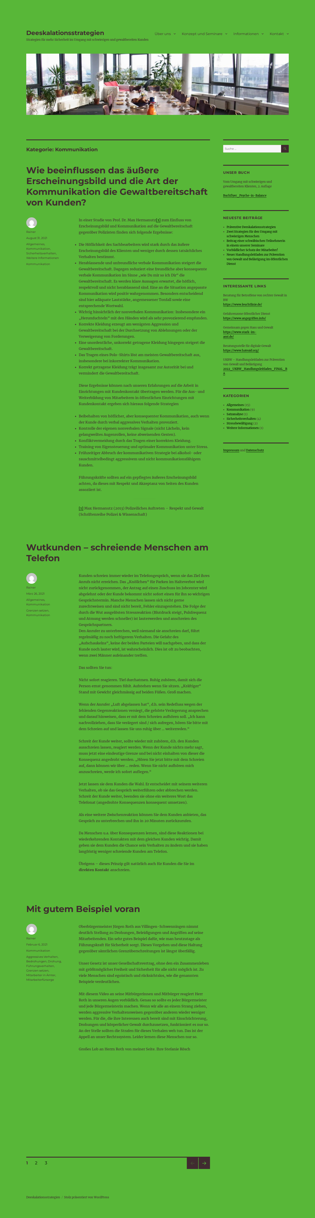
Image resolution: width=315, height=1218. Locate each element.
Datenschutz (255, 450)
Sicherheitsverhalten (41, 253)
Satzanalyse (235, 414)
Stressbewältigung (240, 423)
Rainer (31, 232)
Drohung (54, 961)
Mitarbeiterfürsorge (40, 979)
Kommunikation (38, 248)
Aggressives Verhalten (42, 956)
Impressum (231, 450)
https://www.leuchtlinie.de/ (242, 304)
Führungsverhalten (40, 966)
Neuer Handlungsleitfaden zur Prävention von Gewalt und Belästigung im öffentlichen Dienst (257, 259)
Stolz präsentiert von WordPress (86, 1197)
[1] (158, 220)
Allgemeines (35, 244)
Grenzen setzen (37, 610)
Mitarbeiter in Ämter (40, 975)
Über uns (163, 34)
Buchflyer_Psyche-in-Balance (244, 195)
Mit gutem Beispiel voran (83, 908)
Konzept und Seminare (202, 34)
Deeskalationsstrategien (65, 33)
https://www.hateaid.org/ (241, 350)
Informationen (246, 34)
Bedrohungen (36, 961)
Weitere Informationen (42, 258)
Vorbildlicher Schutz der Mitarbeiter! (252, 250)
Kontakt (277, 34)
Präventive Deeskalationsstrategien (251, 227)
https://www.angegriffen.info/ (244, 318)
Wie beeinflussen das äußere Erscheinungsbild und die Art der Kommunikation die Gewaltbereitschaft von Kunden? (117, 186)
